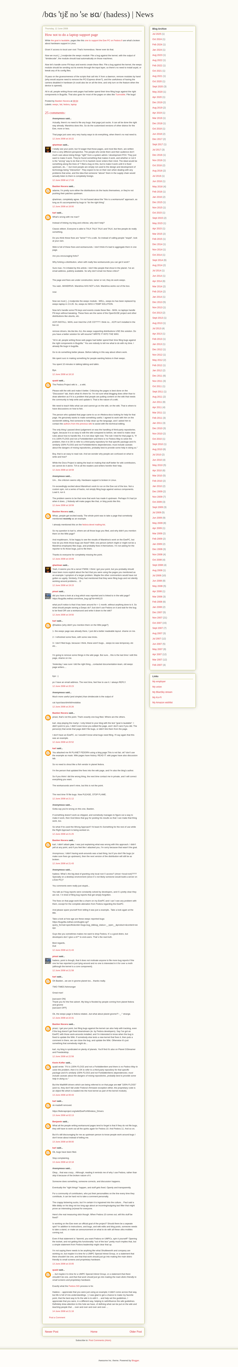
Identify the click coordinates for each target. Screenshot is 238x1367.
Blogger (135, 1360)
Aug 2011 (157, 396)
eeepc (55, 104)
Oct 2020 (157, 81)
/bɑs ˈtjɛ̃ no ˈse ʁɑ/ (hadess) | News (98, 14)
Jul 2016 (156, 176)
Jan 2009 (157, 544)
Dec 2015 (157, 202)
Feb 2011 (157, 418)
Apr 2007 (157, 654)
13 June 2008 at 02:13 (63, 1115)
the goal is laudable (60, 40)
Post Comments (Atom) (100, 1340)
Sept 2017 (157, 144)
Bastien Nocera (60, 186)
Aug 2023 (157, 55)
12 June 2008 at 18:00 (63, 206)
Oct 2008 (157, 559)
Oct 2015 (157, 212)
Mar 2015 (157, 233)
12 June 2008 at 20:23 (63, 686)
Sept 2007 (157, 628)
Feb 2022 (157, 65)
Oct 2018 (157, 128)
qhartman (57, 145)
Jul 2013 (156, 328)
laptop (74, 104)
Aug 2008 (157, 570)
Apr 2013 (157, 333)
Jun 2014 (157, 275)
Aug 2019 (157, 107)
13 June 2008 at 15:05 (63, 1263)
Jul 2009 (156, 512)
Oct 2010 (157, 439)
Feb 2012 (157, 365)
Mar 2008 (157, 596)
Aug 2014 (157, 265)
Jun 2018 (157, 134)
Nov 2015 (157, 207)
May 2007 (157, 649)
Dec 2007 (157, 612)
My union (157, 686)
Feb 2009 (157, 538)
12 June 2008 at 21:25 (63, 834)
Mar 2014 (157, 286)
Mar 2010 (157, 475)
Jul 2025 (156, 34)
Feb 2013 (157, 339)
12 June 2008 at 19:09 (63, 559)
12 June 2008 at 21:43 (63, 863)
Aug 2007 (157, 633)
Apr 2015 (157, 228)
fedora (66, 104)
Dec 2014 (157, 244)
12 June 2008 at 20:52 (63, 742)
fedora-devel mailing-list (93, 524)
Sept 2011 (157, 391)
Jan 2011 (157, 423)
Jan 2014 (157, 296)
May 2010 (157, 465)
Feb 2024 (157, 44)
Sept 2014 (157, 260)
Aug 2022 (157, 60)
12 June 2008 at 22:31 (63, 1018)
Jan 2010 (157, 486)
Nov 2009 (157, 496)
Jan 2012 (157, 370)
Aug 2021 (157, 76)
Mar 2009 (157, 533)
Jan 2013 (157, 344)
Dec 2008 (157, 549)
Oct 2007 (157, 623)
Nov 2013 (157, 307)
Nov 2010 (157, 433)
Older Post (136, 1331)
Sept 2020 (157, 86)
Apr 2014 (157, 281)
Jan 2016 (157, 197)
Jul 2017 (156, 149)
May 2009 (157, 523)
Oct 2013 (157, 312)
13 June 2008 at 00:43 (63, 1095)
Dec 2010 (157, 428)
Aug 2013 (157, 323)
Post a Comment (57, 1317)
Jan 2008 (157, 607)
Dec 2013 (157, 302)
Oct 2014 (157, 254)
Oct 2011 (157, 386)
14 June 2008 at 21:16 (63, 1311)
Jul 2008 (156, 575)
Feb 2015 (157, 239)
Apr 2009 (157, 528)
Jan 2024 (157, 49)
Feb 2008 (157, 601)
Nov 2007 (157, 617)
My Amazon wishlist (162, 702)
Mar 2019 (157, 118)
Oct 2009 (157, 502)
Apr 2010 (157, 470)
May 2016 (157, 186)
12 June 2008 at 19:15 (63, 585)
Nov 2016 (157, 160)
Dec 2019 (157, 102)
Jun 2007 (157, 644)
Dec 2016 (157, 155)
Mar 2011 (157, 412)
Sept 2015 (157, 218)
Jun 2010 (157, 460)
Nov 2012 (157, 354)
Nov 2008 (157, 554)
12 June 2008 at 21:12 (63, 798)
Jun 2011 (157, 402)
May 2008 (157, 586)
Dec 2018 (157, 123)
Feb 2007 (157, 665)
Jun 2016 (157, 181)
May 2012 (157, 360)
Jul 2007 (156, 638)
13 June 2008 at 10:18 (63, 1162)
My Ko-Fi (157, 697)
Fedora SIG (74, 1286)
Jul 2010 (156, 454)
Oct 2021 (157, 70)
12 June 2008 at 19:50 (63, 614)
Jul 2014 (156, 270)
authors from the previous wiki (77, 423)
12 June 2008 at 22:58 (63, 1056)
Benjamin (57, 1121)
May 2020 (157, 91)
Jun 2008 (157, 580)
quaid (55, 380)
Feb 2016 (157, 191)
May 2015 (157, 223)
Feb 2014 (157, 291)
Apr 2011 (157, 407)
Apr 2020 (157, 97)
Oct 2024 (157, 39)
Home (94, 1331)
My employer (159, 681)
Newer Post (51, 1331)
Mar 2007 (157, 659)
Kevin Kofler (58, 1062)
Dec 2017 (157, 139)
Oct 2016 (157, 165)
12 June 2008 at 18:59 (63, 470)
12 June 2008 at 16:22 (63, 138)
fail (61, 104)
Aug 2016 (157, 170)
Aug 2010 (157, 449)
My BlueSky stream (162, 692)
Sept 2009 (157, 507)
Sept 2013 (157, 317)
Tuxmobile (120, 94)
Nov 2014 (157, 249)
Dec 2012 (157, 349)
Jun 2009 (157, 517)
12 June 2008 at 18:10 (63, 374)
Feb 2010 (157, 481)
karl (54, 212)
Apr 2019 (157, 112)
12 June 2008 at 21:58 (63, 970)
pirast (55, 591)
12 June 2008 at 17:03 (63, 180)
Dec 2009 (157, 491)
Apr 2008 (157, 591)
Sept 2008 (157, 565)
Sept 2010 (157, 444)
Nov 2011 (157, 381)
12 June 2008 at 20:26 (63, 706)
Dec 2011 (157, 375)
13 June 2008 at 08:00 (63, 1141)
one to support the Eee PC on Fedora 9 (103, 40)
